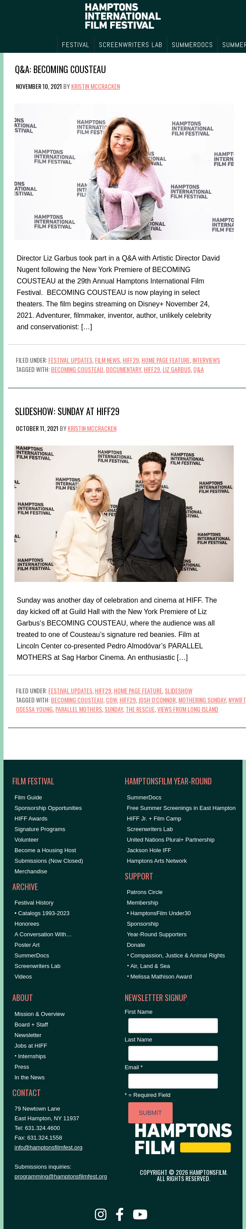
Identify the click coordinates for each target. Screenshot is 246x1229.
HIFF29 (131, 359)
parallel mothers (78, 709)
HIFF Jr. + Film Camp (154, 818)
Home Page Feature (165, 359)
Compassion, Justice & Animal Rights (177, 955)
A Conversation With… (43, 934)
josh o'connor (157, 699)
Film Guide (28, 797)
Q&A (198, 369)
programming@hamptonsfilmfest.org (60, 1176)
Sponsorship (143, 923)
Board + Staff (31, 1024)
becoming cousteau (77, 369)
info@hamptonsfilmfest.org (48, 1147)
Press (21, 1066)
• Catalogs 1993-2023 (41, 913)
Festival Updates (70, 359)
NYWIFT (237, 699)
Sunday (114, 709)
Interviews (206, 359)
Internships (32, 1056)
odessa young (34, 709)
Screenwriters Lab (37, 966)
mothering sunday (202, 699)
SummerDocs (31, 955)
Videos (23, 976)
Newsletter (27, 1035)
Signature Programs (39, 829)
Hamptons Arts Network (157, 860)
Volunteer (26, 839)
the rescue (140, 709)
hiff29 (152, 369)
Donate (136, 945)
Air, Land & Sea (150, 966)
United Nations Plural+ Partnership (171, 839)
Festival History (34, 902)
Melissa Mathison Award (161, 976)
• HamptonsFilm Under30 (159, 913)
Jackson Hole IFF (149, 850)
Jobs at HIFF (30, 1045)
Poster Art (27, 945)
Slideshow (178, 690)
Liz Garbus (177, 369)
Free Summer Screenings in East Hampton (181, 808)
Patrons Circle (145, 892)
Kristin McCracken (95, 86)
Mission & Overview (39, 1014)
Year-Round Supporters (157, 934)
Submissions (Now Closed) (48, 860)
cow (111, 699)
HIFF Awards (30, 818)
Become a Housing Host (45, 850)
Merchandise (30, 871)
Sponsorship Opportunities (48, 808)
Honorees (26, 923)
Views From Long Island (187, 709)
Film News (107, 359)
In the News (29, 1077)
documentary (123, 369)
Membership (143, 902)
